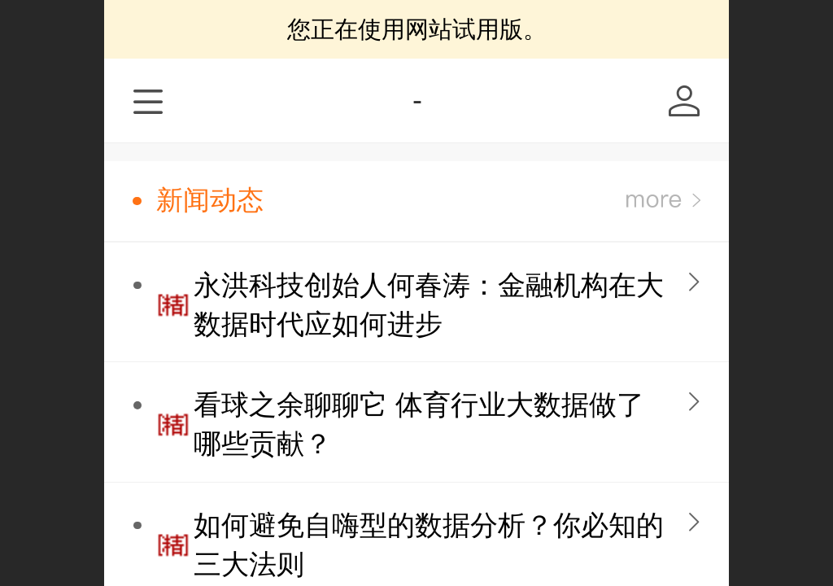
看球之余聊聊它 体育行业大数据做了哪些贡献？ (418, 424)
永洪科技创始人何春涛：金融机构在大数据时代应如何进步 (429, 304)
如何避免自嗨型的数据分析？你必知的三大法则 (429, 544)
